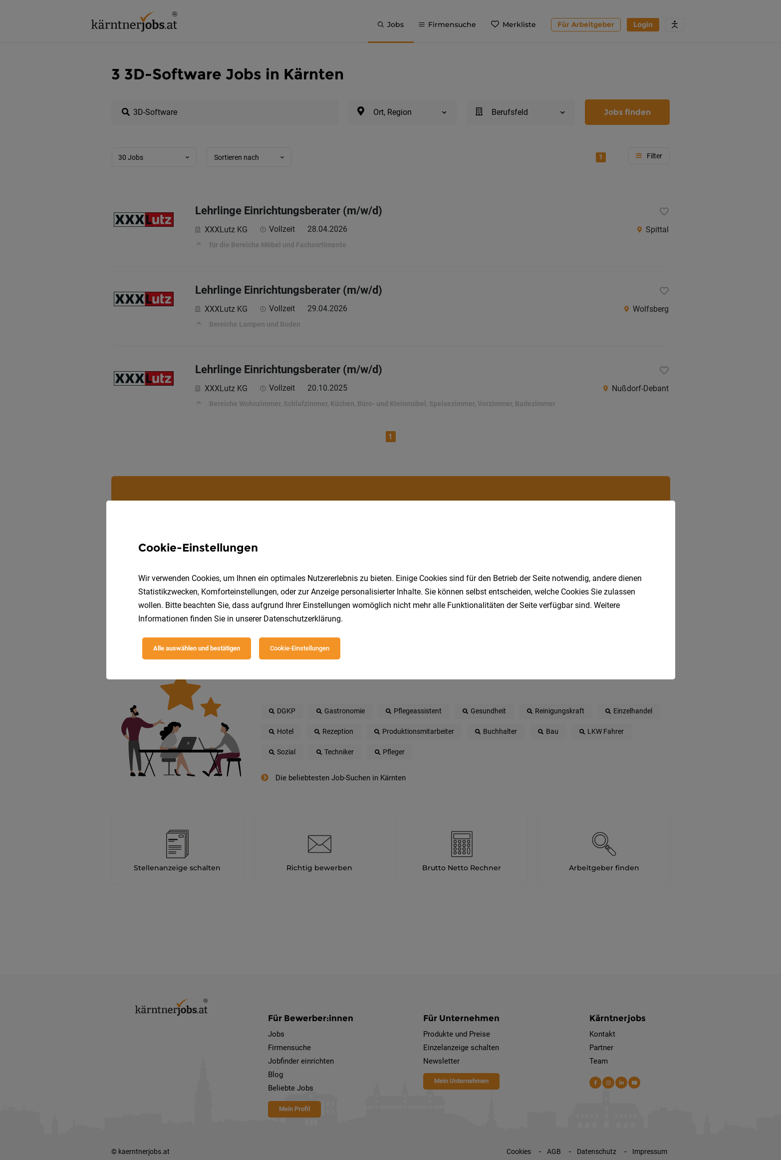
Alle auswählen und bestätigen (196, 648)
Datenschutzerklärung (302, 618)
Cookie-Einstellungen (299, 648)
